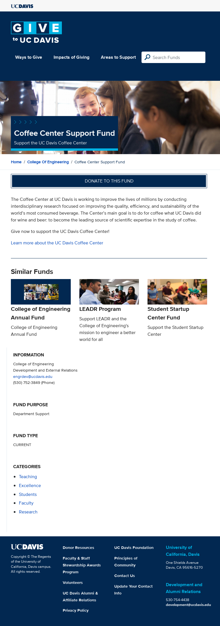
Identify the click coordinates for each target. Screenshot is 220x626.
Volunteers (73, 582)
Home (16, 162)
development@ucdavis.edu (188, 604)
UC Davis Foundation (134, 547)
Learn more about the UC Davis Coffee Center (57, 243)
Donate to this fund (109, 181)
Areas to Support (118, 57)
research (28, 512)
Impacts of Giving (71, 57)
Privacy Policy (76, 610)
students (28, 494)
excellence (30, 485)
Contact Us (124, 575)
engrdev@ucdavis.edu (32, 376)
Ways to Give (28, 57)
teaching (28, 476)
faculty (26, 503)
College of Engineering (48, 162)
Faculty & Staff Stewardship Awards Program (82, 565)
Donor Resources (78, 547)
